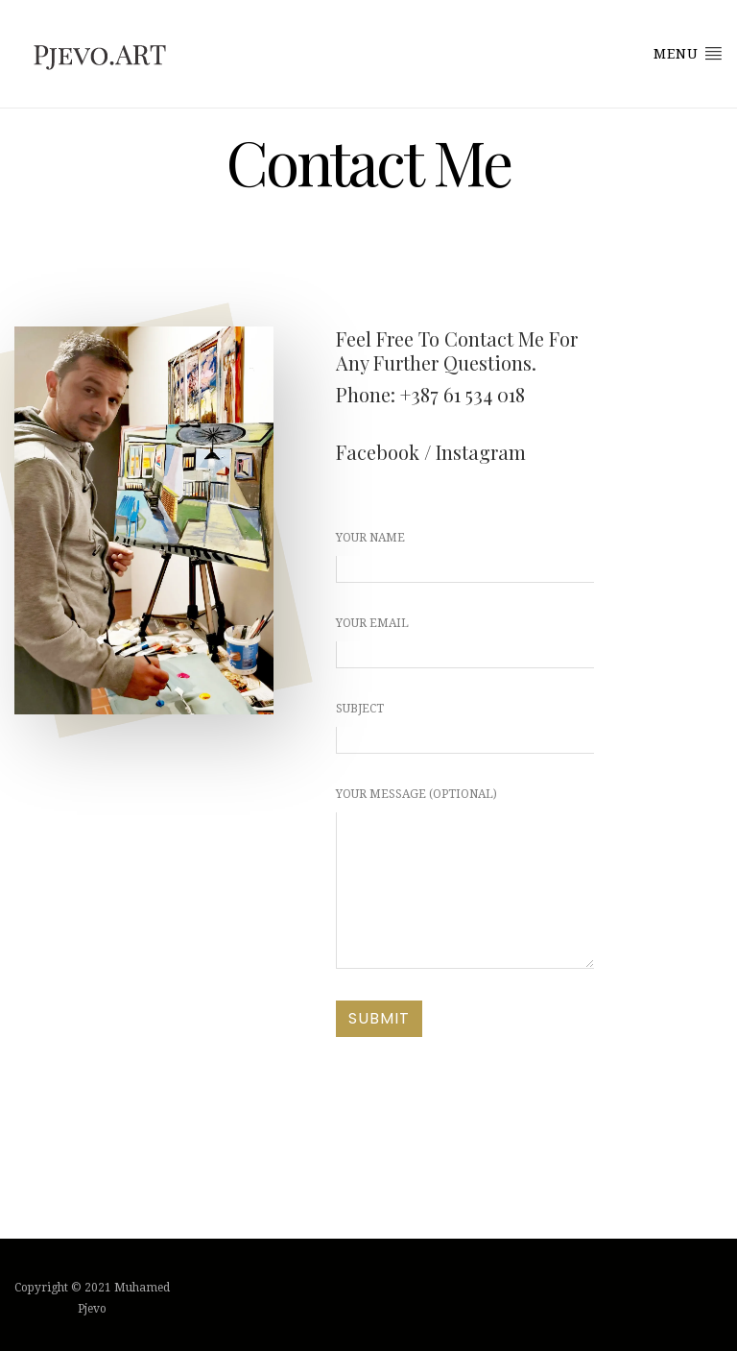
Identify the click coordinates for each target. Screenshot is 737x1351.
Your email (465, 642)
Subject (465, 728)
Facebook (377, 452)
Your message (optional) (465, 878)
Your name (465, 557)
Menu (688, 52)
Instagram (481, 452)
